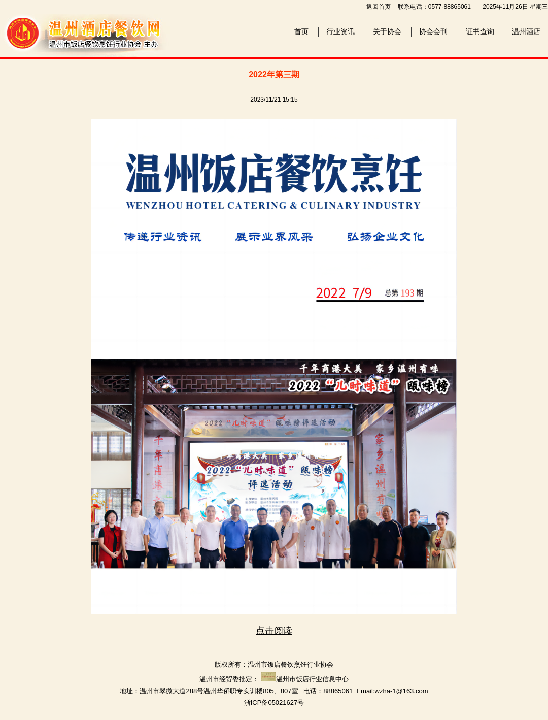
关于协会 (387, 31)
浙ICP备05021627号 (274, 702)
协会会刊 (433, 31)
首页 (301, 31)
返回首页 (378, 6)
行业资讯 (340, 31)
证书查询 (480, 31)
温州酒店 (526, 31)
